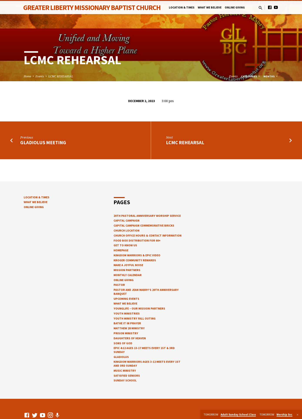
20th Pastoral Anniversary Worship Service (147, 216)
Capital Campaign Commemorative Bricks (144, 225)
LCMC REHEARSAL (60, 76)
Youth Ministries (127, 313)
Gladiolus (121, 357)
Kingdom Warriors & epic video (137, 255)
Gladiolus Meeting (43, 142)
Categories (251, 76)
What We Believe (209, 7)
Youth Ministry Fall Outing (135, 318)
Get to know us (125, 245)
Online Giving (235, 7)
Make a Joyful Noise (128, 265)
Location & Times (182, 7)
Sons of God (123, 343)
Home (27, 76)
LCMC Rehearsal (185, 142)
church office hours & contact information (147, 235)
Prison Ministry (126, 333)
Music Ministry (125, 371)
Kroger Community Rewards (135, 260)
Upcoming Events (126, 299)
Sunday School (125, 380)
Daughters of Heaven (130, 338)
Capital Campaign (126, 220)
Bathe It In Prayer (127, 323)
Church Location (126, 230)
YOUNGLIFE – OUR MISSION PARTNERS (139, 308)
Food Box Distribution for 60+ (137, 240)
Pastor (119, 285)
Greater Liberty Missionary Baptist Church (92, 7)
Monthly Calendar (128, 275)
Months (270, 76)
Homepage (121, 250)
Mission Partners (127, 270)
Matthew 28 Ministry (129, 328)
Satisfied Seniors (127, 376)
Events (39, 76)
